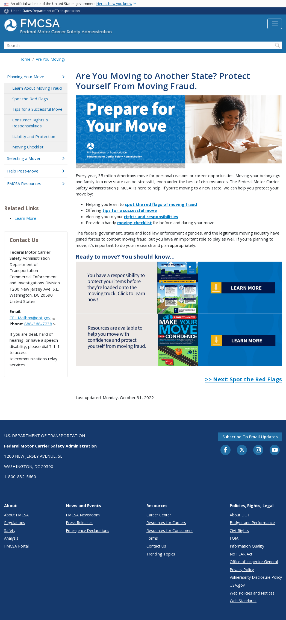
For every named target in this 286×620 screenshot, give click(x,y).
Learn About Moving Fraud (37, 88)
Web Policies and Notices (252, 593)
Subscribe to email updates (250, 436)
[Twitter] (242, 450)
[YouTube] (275, 450)
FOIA (234, 538)
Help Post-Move (35, 171)
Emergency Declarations (87, 530)
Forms (152, 538)
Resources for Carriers (166, 522)
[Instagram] (258, 450)
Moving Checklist (27, 147)
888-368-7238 (39, 323)
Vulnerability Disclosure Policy (256, 577)
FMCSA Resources (35, 183)
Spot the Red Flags (30, 98)
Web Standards (243, 600)
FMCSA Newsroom (83, 514)
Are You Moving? (50, 59)
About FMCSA (16, 514)
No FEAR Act (241, 554)
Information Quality (247, 546)
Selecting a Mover (35, 158)
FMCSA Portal (16, 546)
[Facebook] (225, 450)
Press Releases (79, 522)
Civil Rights (239, 530)
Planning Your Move (35, 76)
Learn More (25, 218)
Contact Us (156, 546)
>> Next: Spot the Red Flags (243, 379)
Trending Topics (160, 554)
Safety (9, 530)
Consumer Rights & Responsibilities (30, 123)
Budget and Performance (252, 522)
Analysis (11, 538)
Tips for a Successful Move (37, 109)
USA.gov (237, 585)
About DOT (240, 514)
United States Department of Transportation (45, 10)
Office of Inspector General (254, 561)
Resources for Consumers (169, 530)
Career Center (158, 514)
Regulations (14, 522)
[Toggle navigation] (274, 24)
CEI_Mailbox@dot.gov (32, 317)
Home (24, 59)
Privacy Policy (242, 569)
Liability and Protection (33, 136)
